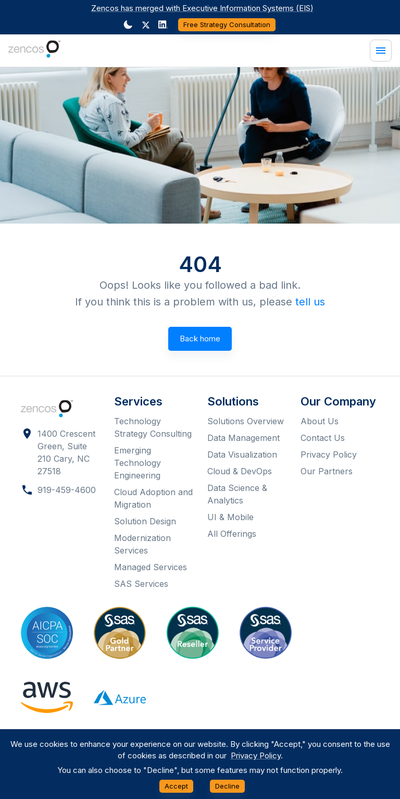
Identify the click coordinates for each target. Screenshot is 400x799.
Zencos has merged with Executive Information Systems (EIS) (202, 8)
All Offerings (231, 533)
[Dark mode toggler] (128, 24)
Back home (200, 339)
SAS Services (141, 584)
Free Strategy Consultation (227, 24)
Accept (176, 786)
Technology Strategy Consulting (153, 427)
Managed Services (150, 567)
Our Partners (327, 471)
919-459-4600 (67, 490)
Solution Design (145, 521)
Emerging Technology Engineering (137, 463)
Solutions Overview (245, 421)
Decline (227, 786)
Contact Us (323, 438)
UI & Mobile (230, 517)
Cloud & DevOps (239, 471)
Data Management (243, 438)
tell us (310, 302)
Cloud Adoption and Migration (153, 498)
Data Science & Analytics (237, 494)
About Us (320, 421)
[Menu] (381, 51)
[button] (146, 25)
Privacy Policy (329, 454)
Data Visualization (242, 454)
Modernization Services (142, 544)
